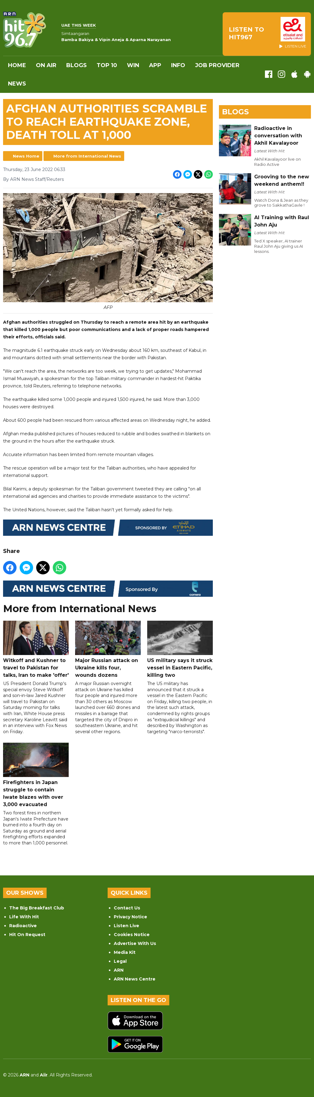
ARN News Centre (134, 979)
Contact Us (127, 908)
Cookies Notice (132, 934)
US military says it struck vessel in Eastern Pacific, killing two (180, 649)
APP (155, 65)
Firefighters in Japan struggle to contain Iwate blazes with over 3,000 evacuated (36, 775)
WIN (133, 65)
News (17, 83)
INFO (178, 65)
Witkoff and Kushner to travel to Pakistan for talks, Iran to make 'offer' (36, 649)
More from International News (87, 156)
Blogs (76, 65)
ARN (119, 970)
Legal (120, 961)
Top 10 (107, 65)
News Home (26, 156)
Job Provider (217, 65)
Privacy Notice (130, 917)
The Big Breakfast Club (36, 908)
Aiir (44, 1075)
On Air (46, 65)
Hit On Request (27, 934)
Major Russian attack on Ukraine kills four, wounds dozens (108, 649)
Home (17, 65)
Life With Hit (24, 917)
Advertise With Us (135, 943)
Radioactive (23, 925)
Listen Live (126, 925)
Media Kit (125, 952)
